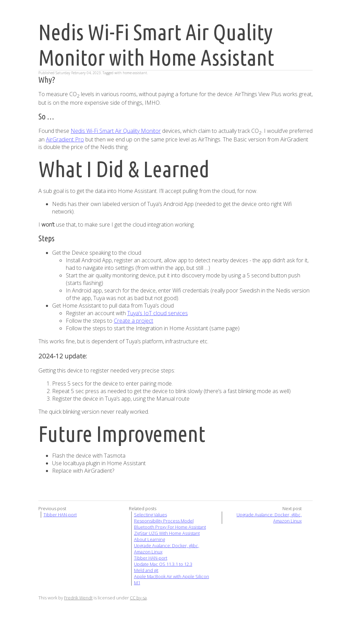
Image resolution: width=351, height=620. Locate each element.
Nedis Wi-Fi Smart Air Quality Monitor (116, 131)
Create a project (133, 320)
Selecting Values (150, 515)
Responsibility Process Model (164, 521)
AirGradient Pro (65, 139)
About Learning (149, 539)
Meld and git (146, 570)
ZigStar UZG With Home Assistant (167, 533)
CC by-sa (138, 598)
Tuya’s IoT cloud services (157, 313)
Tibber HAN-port (60, 515)
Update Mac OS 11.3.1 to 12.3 (163, 564)
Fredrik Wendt (78, 598)
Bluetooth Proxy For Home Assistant (170, 527)
